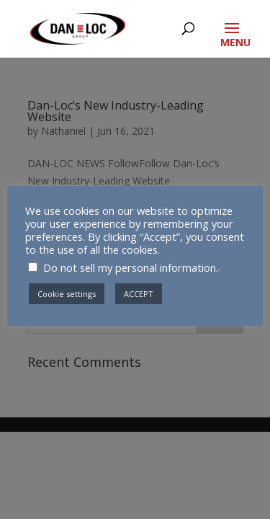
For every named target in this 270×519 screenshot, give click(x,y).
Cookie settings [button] (66, 293)
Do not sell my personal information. (130, 267)
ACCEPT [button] (138, 293)
